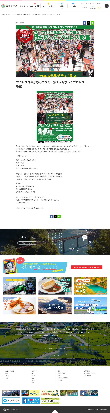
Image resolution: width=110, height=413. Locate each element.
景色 (6, 373)
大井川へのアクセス (27, 243)
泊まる (33, 380)
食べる (33, 376)
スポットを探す (48, 4)
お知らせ (84, 7)
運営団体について (55, 355)
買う (33, 378)
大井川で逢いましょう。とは (87, 3)
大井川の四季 (61, 373)
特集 (61, 4)
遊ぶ (33, 373)
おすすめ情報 (35, 4)
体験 (6, 378)
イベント (60, 375)
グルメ (7, 376)
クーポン (73, 4)
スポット (34, 371)
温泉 (33, 382)
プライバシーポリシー (90, 373)
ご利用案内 (98, 3)
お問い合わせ (87, 375)
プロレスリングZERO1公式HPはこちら (30, 208)
